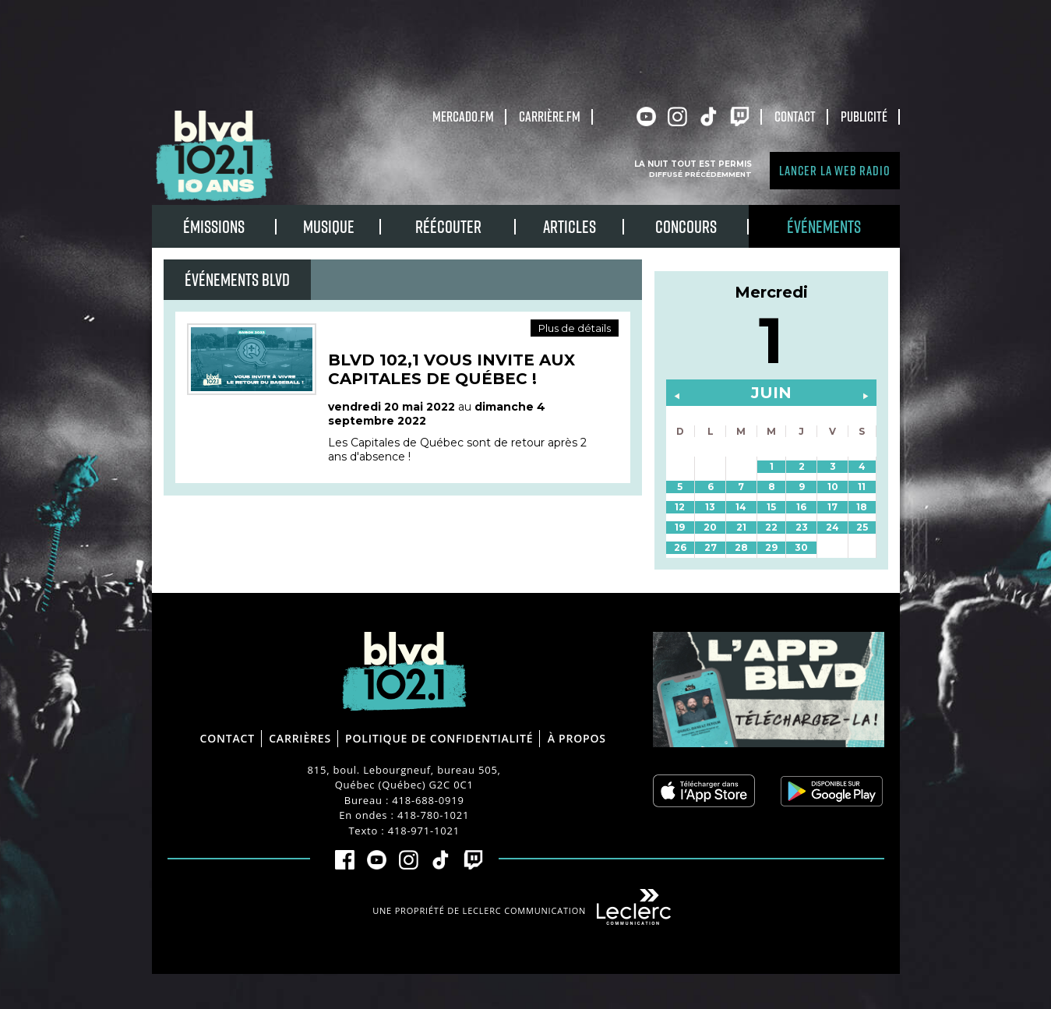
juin (771, 392)
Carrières (300, 738)
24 (832, 527)
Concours (686, 226)
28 (741, 547)
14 (740, 507)
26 (680, 547)
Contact (795, 116)
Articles (569, 226)
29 (771, 547)
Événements (824, 226)
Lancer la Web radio (834, 170)
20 (710, 527)
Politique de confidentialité (439, 738)
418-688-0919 (428, 800)
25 (862, 527)
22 (771, 527)
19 (680, 527)
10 (832, 486)
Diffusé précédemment (700, 174)
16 (801, 507)
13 (710, 507)
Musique (328, 226)
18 (861, 507)
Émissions (214, 226)
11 (862, 486)
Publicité (864, 116)
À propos (577, 738)
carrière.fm (549, 116)
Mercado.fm (463, 116)
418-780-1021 (433, 815)
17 (832, 507)
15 (771, 507)
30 (801, 547)
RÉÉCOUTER (448, 226)
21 (741, 527)
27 (710, 547)
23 (801, 527)
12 (680, 507)
